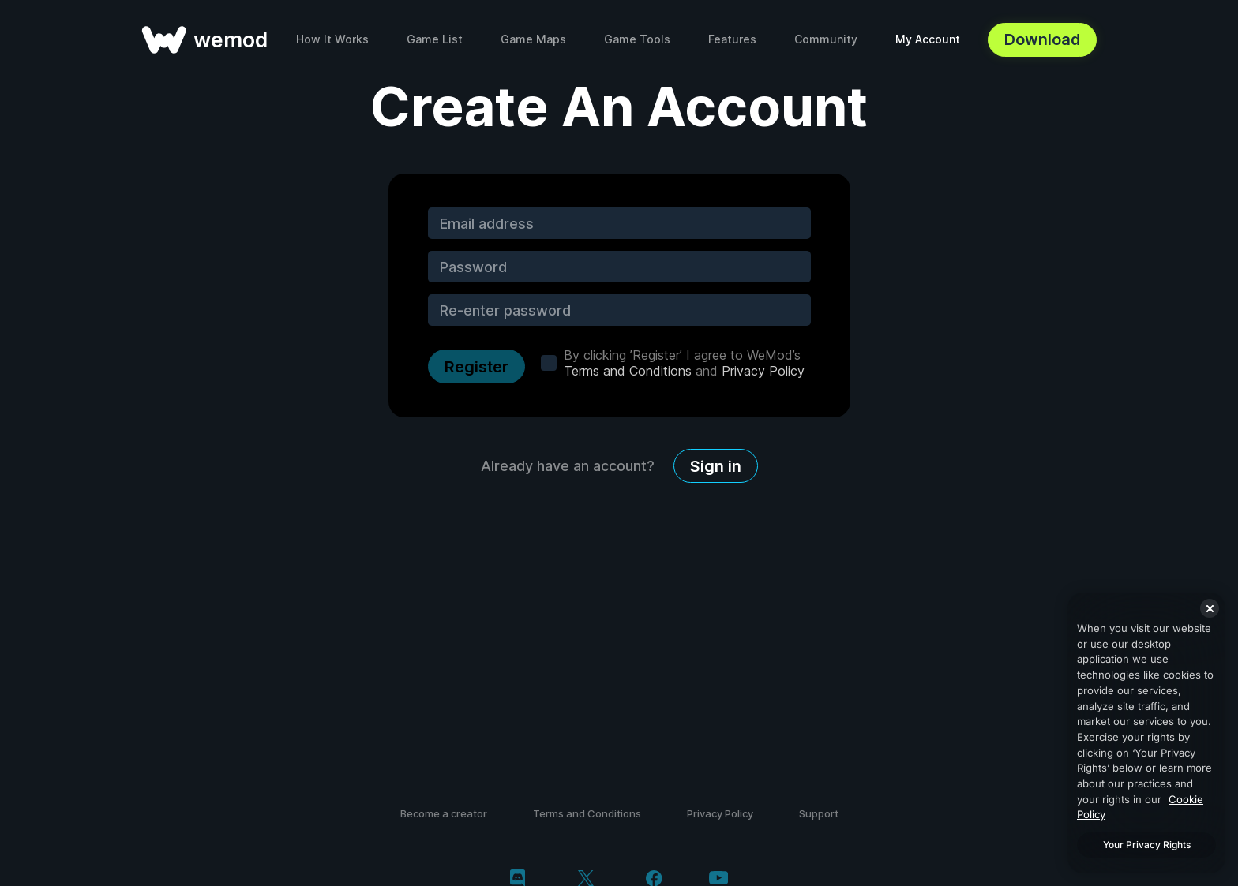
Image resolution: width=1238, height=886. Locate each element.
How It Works (332, 39)
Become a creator (443, 813)
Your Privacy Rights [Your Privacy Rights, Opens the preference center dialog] (1147, 844)
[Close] (1209, 608)
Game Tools (637, 39)
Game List (435, 39)
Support (818, 813)
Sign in (715, 466)
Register (476, 366)
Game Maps (533, 39)
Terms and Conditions (628, 371)
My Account (927, 39)
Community (825, 39)
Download (1042, 39)
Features (732, 39)
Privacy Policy (763, 371)
